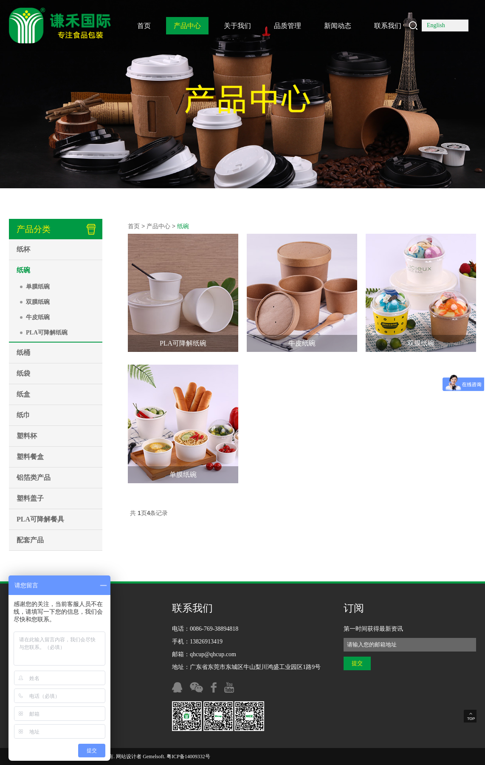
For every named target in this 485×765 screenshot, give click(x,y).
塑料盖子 (30, 498)
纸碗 (23, 270)
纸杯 (23, 249)
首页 (144, 25)
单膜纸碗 (38, 286)
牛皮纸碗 (38, 317)
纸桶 (23, 352)
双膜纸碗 (38, 302)
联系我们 (387, 25)
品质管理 (287, 25)
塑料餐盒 (30, 456)
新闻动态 (337, 25)
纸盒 (23, 394)
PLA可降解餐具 (40, 519)
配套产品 (30, 540)
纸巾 (23, 415)
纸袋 (23, 373)
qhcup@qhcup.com (213, 654)
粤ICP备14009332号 (188, 756)
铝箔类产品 (34, 477)
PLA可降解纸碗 (47, 332)
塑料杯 (27, 435)
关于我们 (237, 25)
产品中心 (187, 25)
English (436, 25)
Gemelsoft (153, 756)
